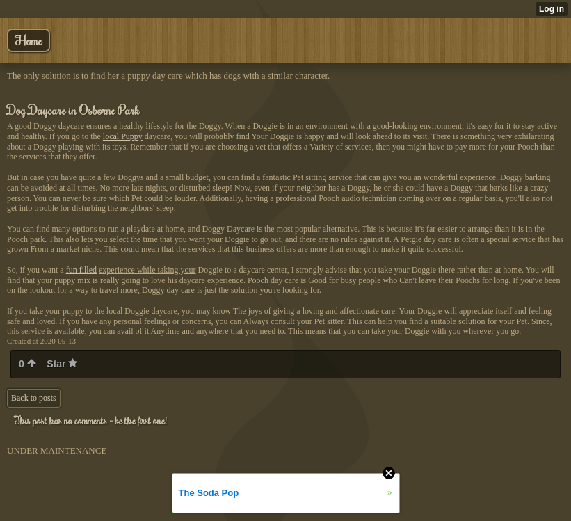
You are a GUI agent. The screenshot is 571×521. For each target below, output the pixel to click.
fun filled (81, 270)
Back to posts (33, 398)
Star (62, 363)
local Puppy (123, 136)
